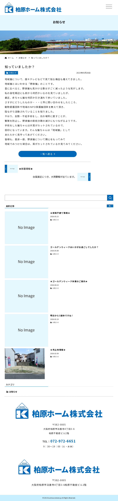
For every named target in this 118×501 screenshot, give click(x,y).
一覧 (110, 206)
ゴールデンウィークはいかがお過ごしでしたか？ (74, 247)
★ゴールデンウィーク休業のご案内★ (69, 281)
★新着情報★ (26, 168)
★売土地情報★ (58, 349)
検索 (110, 198)
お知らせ (13, 391)
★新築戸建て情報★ (60, 212)
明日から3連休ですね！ (62, 315)
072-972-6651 (63, 440)
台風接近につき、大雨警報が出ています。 (54, 176)
